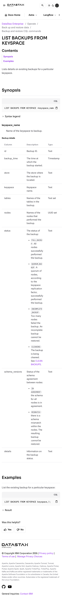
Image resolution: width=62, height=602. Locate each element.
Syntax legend (12, 116)
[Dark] (53, 5)
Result (8, 510)
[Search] (42, 5)
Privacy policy (46, 553)
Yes (7, 529)
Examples (8, 61)
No (20, 529)
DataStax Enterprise (12, 23)
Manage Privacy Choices (29, 556)
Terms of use (8, 556)
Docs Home (12, 15)
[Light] (49, 5)
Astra (33, 15)
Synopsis (8, 56)
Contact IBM (26, 594)
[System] (57, 5)
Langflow (50, 15)
